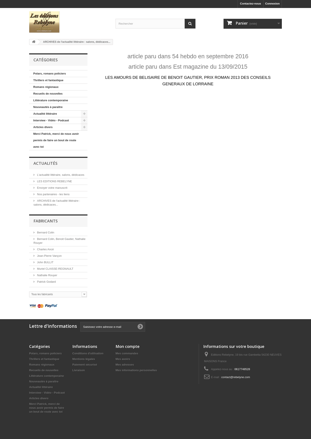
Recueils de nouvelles (48, 93)
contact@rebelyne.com (235, 377)
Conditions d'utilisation (87, 353)
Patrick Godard (46, 281)
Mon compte (128, 346)
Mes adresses (125, 364)
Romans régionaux (46, 87)
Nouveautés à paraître (48, 107)
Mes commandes (127, 353)
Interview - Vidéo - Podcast (51, 120)
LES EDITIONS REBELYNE (54, 181)
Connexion (272, 3)
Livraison (78, 370)
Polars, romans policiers (49, 73)
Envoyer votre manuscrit (51, 187)
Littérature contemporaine (50, 100)
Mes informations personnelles (136, 370)
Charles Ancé (45, 249)
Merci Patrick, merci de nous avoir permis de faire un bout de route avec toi (56, 140)
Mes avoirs (123, 359)
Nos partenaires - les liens (53, 194)
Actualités (45, 163)
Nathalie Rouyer (46, 275)
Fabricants (45, 220)
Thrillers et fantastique (48, 80)
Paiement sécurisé (84, 364)
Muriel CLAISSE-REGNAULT (54, 268)
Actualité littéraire (45, 113)
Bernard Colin (45, 232)
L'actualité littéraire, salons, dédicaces (60, 174)
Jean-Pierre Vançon (49, 255)
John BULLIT (45, 262)
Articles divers (43, 127)
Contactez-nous (250, 3)
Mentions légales (83, 359)
